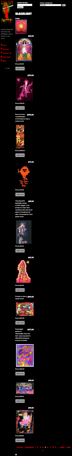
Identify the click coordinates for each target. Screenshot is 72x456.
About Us (6, 49)
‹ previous (29, 447)
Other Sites (6, 57)
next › (62, 447)
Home (5, 45)
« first (20, 447)
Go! (64, 5)
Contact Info (7, 53)
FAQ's (4, 61)
